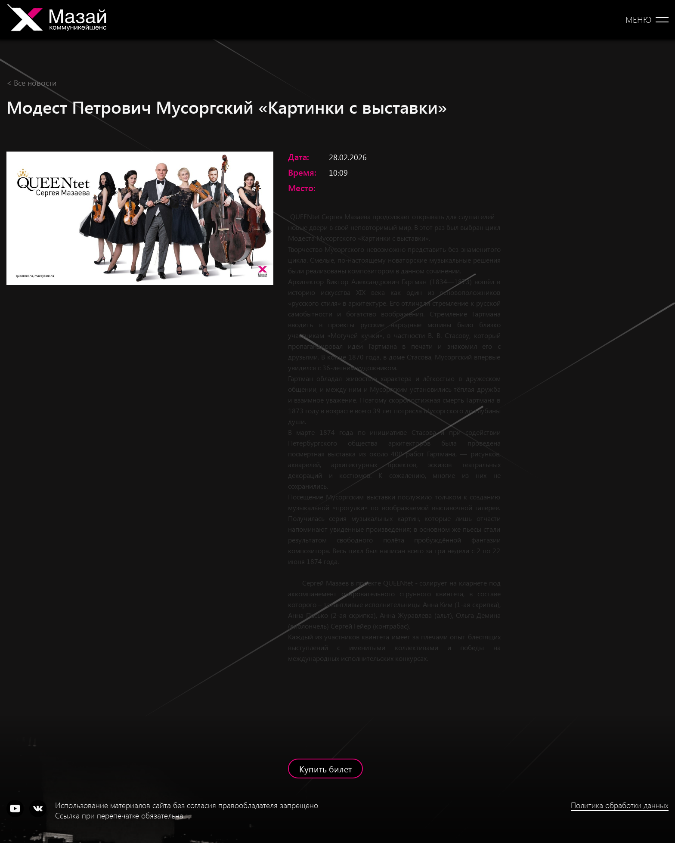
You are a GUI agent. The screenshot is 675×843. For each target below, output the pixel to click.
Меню (638, 19)
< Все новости (31, 82)
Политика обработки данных (620, 805)
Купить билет (325, 768)
